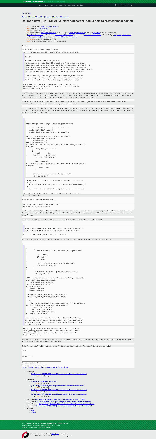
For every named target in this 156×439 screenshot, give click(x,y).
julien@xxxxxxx (43, 28)
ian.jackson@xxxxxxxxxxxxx (92, 35)
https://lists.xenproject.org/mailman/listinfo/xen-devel (45, 367)
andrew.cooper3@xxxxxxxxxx (64, 35)
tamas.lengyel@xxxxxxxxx (77, 33)
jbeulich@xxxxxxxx (41, 37)
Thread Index (65, 17)
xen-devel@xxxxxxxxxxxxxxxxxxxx (66, 37)
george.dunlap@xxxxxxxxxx (122, 35)
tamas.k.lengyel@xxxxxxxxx (49, 26)
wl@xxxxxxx (96, 33)
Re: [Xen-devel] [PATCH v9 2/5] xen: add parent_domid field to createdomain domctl (59, 374)
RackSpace (55, 434)
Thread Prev (40, 17)
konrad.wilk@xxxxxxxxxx (35, 35)
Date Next (32, 17)
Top (23, 13)
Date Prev (25, 17)
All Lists (28, 13)
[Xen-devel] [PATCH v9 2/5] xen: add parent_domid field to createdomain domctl (57, 386)
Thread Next (48, 17)
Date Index (56, 17)
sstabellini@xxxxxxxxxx (48, 33)
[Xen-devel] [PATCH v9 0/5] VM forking (43, 381)
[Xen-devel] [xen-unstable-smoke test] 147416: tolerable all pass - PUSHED (60, 399)
